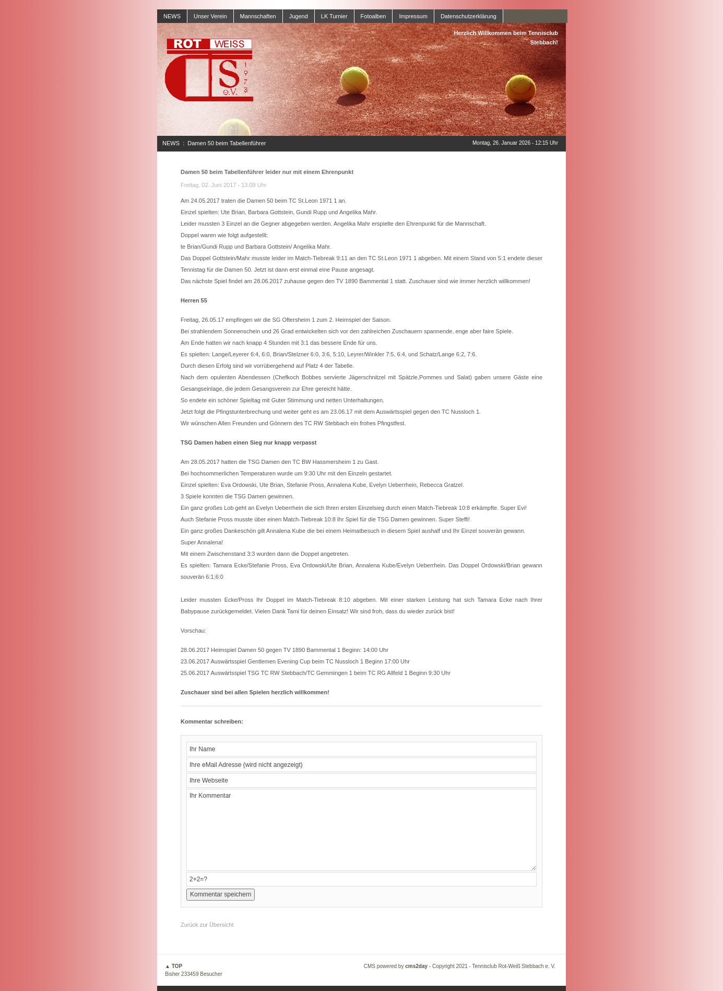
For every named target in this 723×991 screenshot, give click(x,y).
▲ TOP (173, 966)
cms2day (416, 966)
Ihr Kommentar (361, 830)
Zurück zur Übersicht (207, 925)
